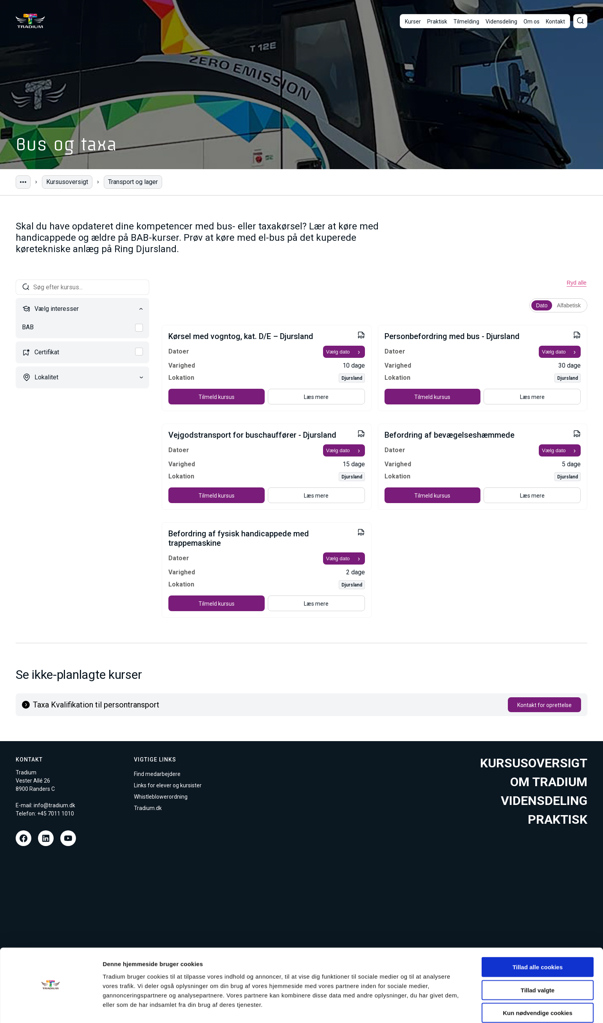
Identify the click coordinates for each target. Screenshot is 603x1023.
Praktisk (437, 21)
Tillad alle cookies (538, 945)
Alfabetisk (569, 305)
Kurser (413, 21)
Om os (532, 21)
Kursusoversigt (67, 182)
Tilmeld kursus (217, 397)
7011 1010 (61, 813)
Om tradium (548, 782)
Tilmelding (466, 21)
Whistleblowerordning (161, 797)
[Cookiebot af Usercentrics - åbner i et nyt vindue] (50, 1008)
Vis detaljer (407, 1007)
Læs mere (316, 397)
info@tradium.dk (54, 805)
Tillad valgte (537, 968)
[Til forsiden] (30, 21)
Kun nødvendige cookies (537, 990)
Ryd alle (577, 283)
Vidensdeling (501, 21)
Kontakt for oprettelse (544, 705)
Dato (542, 305)
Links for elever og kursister (168, 785)
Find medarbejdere (157, 774)
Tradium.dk (148, 808)
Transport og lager (133, 182)
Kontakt (555, 21)
